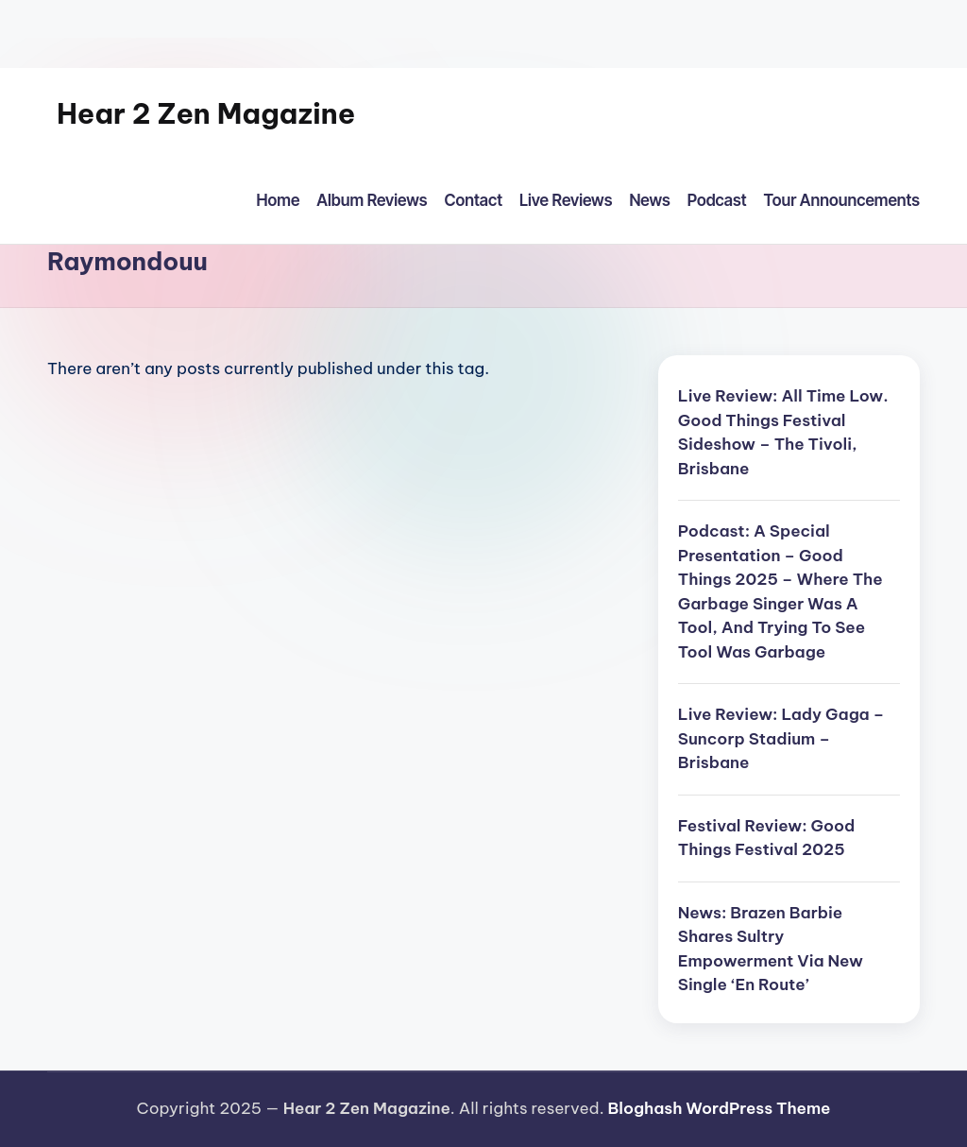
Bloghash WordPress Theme (718, 1108)
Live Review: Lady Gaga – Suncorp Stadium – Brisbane (781, 738)
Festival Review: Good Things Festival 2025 (766, 838)
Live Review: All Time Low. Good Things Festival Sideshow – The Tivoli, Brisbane (783, 432)
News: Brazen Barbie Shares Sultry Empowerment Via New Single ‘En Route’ (770, 949)
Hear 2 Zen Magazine (206, 113)
